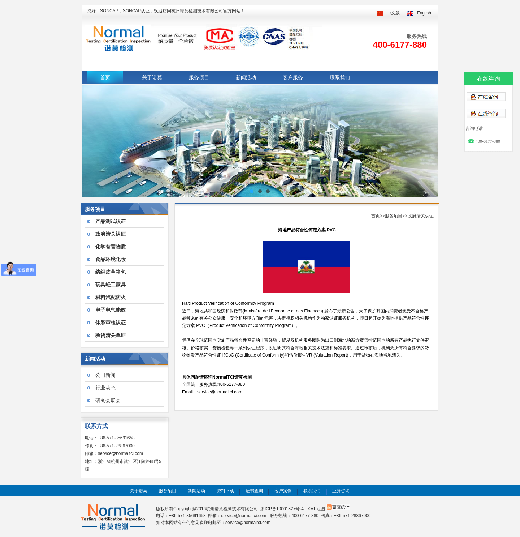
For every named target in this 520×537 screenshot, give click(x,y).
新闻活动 (246, 77)
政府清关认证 (421, 215)
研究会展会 (108, 400)
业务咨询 (341, 490)
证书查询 (254, 490)
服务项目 (199, 77)
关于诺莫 (152, 77)
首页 (105, 77)
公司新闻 (105, 375)
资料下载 (225, 490)
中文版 (393, 13)
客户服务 (293, 77)
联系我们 (340, 77)
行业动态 (105, 388)
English (424, 13)
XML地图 (316, 508)
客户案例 (283, 490)
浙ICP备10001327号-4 (282, 508)
